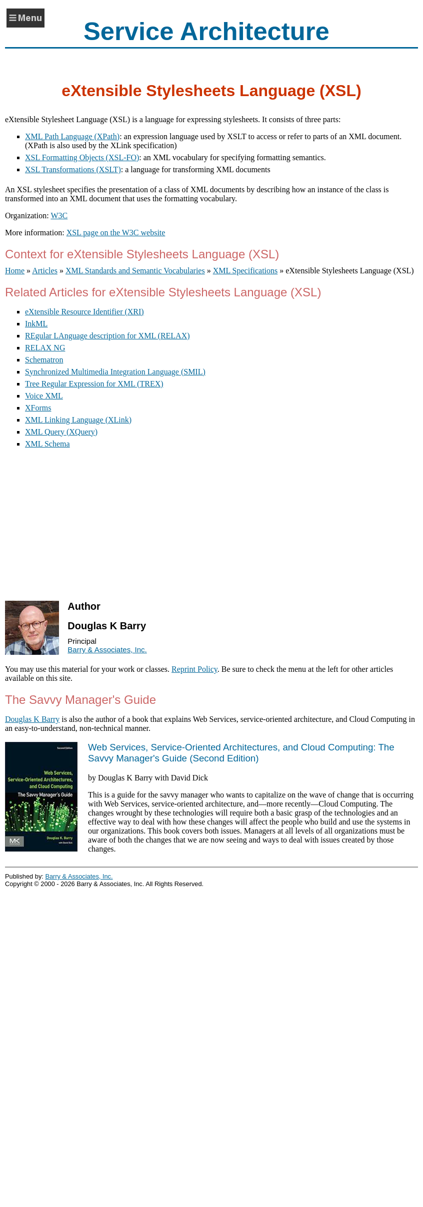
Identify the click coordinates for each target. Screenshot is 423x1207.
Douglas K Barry (32, 719)
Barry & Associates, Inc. (107, 649)
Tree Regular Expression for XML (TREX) (94, 383)
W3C (59, 215)
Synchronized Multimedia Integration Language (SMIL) (115, 371)
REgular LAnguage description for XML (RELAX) (107, 335)
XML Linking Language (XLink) (78, 420)
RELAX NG (45, 347)
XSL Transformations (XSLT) (73, 169)
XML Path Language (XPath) (72, 136)
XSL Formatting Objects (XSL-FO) (82, 157)
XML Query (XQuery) (61, 432)
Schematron (44, 359)
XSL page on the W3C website (116, 232)
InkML (36, 323)
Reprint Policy (195, 669)
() (241, 752)
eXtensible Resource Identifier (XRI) (84, 311)
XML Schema (47, 444)
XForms (38, 408)
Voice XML (44, 395)
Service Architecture (207, 31)
